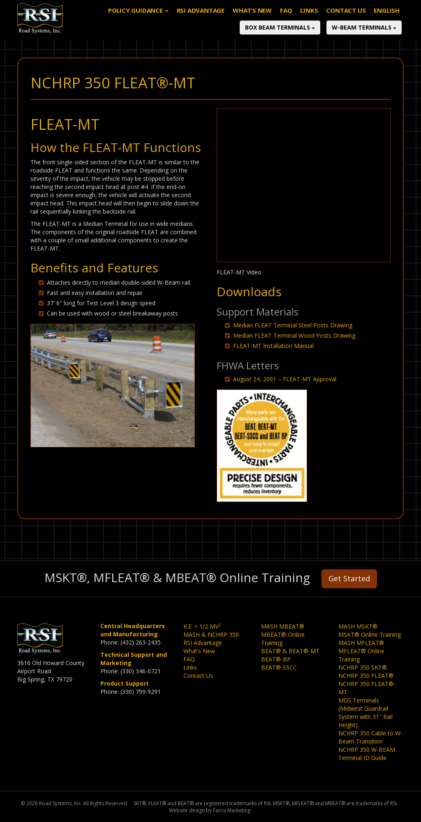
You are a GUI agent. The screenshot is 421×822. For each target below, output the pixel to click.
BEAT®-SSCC (279, 667)
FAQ (286, 18)
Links (309, 18)
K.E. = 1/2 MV (202, 626)
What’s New (252, 18)
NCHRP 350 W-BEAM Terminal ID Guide (366, 754)
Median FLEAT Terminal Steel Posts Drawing (292, 325)
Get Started (349, 578)
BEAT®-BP (276, 659)
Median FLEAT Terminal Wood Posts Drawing (294, 335)
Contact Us (345, 18)
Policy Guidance (138, 18)
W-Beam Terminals (364, 35)
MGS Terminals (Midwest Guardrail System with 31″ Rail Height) (365, 712)
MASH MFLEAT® (361, 643)
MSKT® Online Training (369, 634)
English (387, 18)
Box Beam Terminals (280, 35)
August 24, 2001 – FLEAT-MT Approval (284, 379)
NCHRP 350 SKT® (362, 667)
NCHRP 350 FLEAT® (365, 675)
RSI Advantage (200, 18)
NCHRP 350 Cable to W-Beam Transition (370, 737)
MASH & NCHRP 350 (211, 634)
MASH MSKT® (357, 626)
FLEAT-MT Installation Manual (273, 346)
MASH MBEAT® (282, 626)
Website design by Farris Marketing (209, 810)
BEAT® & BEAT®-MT (290, 651)
